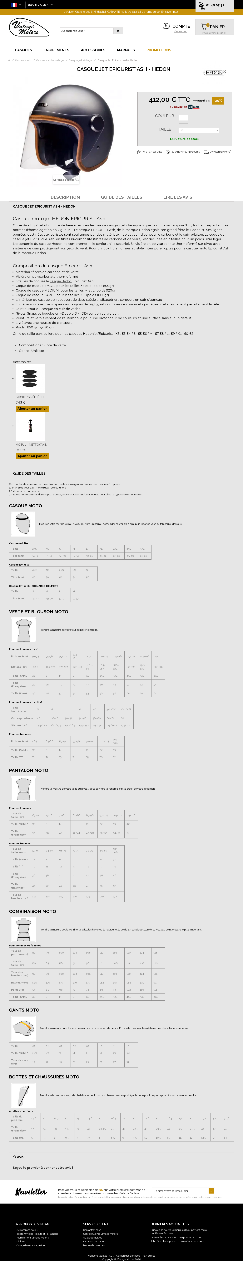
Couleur (164, 116)
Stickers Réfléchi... (31, 397)
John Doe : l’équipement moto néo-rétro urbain (177, 1241)
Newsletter (31, 1192)
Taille (164, 129)
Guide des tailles (92, 1237)
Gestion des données (128, 1255)
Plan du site (148, 1255)
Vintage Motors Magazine (30, 1245)
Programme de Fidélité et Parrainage (37, 1233)
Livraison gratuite (217, 152)
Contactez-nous (92, 1230)
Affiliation (21, 1241)
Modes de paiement (94, 1245)
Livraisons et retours (94, 1241)
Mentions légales (97, 1255)
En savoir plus (170, 11)
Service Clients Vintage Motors (100, 1233)
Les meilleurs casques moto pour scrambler (176, 1237)
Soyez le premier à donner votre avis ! (43, 1168)
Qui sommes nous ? (27, 1230)
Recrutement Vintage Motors (32, 1237)
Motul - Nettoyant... (32, 444)
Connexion (180, 31)
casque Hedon (61, 281)
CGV (111, 1255)
